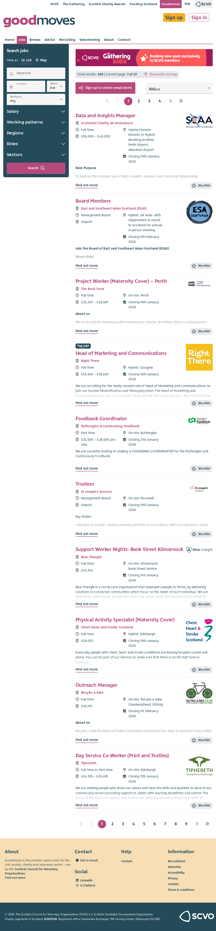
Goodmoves (171, 4)
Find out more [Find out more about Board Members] (87, 266)
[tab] (9, 40)
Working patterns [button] (36, 122)
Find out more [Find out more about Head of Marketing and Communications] (87, 403)
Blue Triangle (91, 557)
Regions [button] (36, 133)
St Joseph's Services (96, 492)
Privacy (173, 878)
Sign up (174, 17)
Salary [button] (36, 111)
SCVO (54, 4)
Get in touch (89, 860)
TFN (187, 4)
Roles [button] (36, 144)
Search (36, 168)
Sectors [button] (36, 154)
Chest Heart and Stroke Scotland (107, 627)
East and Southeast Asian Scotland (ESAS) (114, 208)
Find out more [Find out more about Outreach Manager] (87, 740)
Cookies (173, 884)
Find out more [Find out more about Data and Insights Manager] (87, 185)
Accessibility (176, 872)
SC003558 (50, 919)
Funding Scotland (143, 4)
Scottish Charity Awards (107, 4)
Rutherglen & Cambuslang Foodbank (110, 426)
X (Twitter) (87, 885)
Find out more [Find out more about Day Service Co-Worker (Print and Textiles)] (87, 805)
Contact (126, 861)
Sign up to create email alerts (105, 88)
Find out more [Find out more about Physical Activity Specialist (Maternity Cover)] (87, 669)
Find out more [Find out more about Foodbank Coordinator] (87, 468)
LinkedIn (86, 880)
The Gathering (74, 4)
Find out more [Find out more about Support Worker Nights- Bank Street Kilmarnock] (87, 604)
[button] (11, 87)
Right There (90, 361)
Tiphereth (88, 763)
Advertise (174, 867)
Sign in (199, 17)
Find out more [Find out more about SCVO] (15, 878)
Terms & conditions (181, 890)
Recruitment (176, 861)
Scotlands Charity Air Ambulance (107, 123)
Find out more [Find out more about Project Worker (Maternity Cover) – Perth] (87, 331)
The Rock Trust (92, 289)
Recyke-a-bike (92, 693)
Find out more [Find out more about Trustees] (87, 534)
